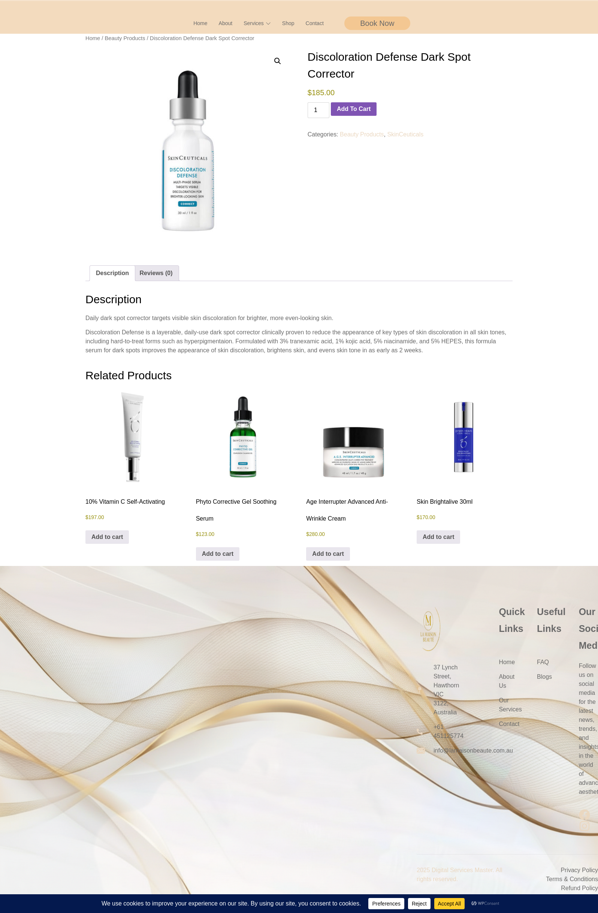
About (226, 23)
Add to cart (354, 109)
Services (257, 23)
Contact (315, 23)
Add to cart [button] (107, 537)
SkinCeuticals (405, 134)
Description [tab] (112, 273)
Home (200, 23)
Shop (288, 23)
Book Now (377, 23)
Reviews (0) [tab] (155, 273)
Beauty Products (125, 38)
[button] (277, 61)
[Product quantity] (318, 110)
